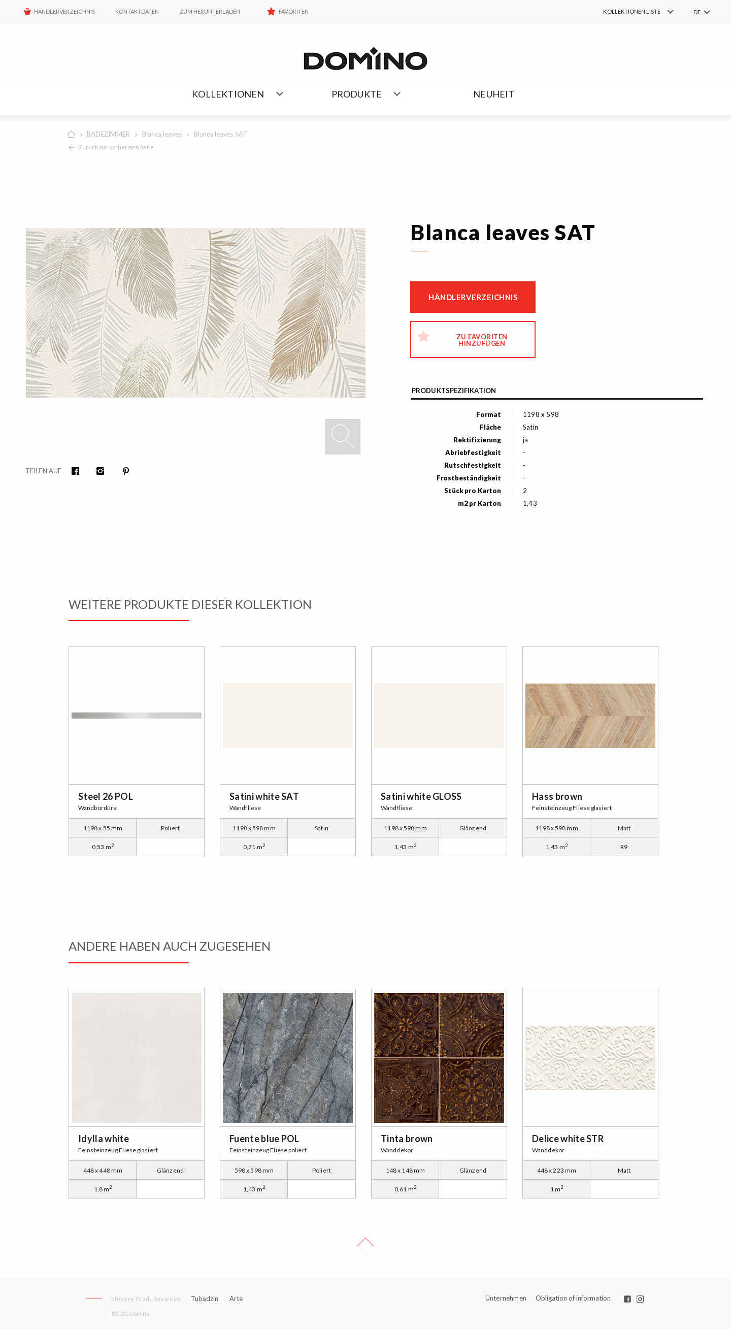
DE (697, 12)
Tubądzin (204, 1298)
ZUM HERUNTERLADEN (210, 11)
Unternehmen (505, 1298)
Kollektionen (228, 94)
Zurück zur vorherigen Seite (116, 147)
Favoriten (293, 11)
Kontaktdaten (137, 11)
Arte (236, 1298)
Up (365, 1246)
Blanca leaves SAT (220, 134)
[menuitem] (625, 11)
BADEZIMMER (108, 134)
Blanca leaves (162, 134)
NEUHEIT (493, 94)
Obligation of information (573, 1298)
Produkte (356, 94)
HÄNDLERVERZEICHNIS (64, 11)
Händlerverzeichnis (472, 297)
